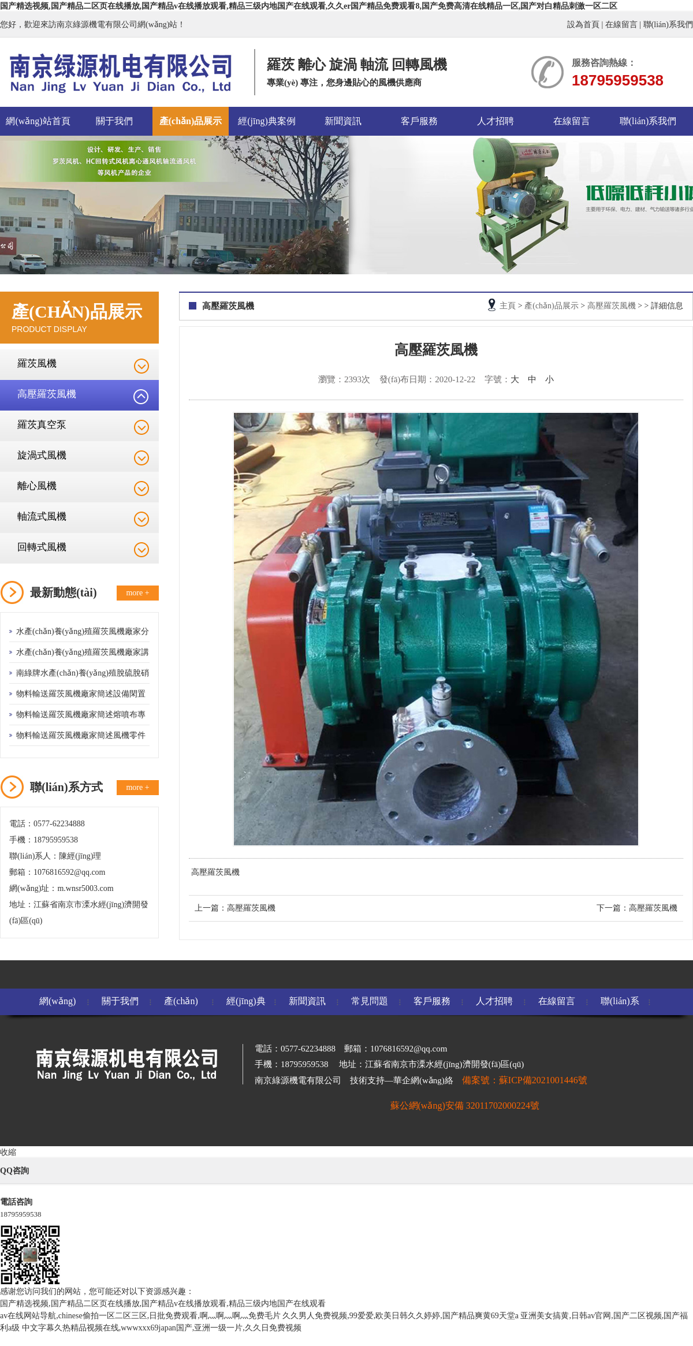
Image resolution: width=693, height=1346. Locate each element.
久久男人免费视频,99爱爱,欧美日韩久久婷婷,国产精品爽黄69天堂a (400, 1315)
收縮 (8, 1152)
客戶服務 (419, 121)
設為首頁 (583, 24)
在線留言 (621, 24)
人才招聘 (495, 121)
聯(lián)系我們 (668, 24)
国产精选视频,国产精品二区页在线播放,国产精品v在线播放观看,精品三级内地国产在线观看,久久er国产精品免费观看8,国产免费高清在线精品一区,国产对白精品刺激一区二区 (308, 6)
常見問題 (369, 1001)
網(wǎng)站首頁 (38, 121)
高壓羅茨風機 (46, 394)
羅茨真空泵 (41, 424)
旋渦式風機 (41, 455)
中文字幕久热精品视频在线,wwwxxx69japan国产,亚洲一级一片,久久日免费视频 (161, 1327)
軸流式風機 (41, 516)
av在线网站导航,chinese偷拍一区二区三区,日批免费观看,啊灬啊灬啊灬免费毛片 (140, 1315)
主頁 (508, 305)
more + (137, 592)
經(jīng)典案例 (267, 121)
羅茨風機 (37, 363)
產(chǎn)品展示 (190, 121)
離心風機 (37, 485)
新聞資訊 (343, 121)
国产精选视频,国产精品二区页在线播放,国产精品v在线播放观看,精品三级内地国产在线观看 (163, 1303)
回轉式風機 (41, 547)
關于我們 (114, 121)
